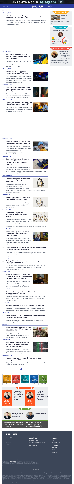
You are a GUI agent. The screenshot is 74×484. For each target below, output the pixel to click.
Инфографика (60, 12)
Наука (53, 440)
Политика (55, 447)
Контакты (9, 442)
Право (53, 449)
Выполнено (57, 39)
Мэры (31, 444)
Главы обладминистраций (37, 442)
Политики (60, 27)
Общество (55, 445)
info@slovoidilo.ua (37, 469)
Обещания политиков (60, 48)
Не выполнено (57, 41)
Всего (55, 43)
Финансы (54, 451)
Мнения (25, 409)
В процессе (57, 37)
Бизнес (54, 437)
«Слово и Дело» (12, 461)
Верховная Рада (34, 438)
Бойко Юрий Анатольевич (60, 30)
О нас (7, 441)
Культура (54, 438)
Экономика (55, 452)
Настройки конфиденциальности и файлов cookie (13, 465)
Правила (8, 444)
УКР (49, 6)
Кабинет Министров (35, 440)
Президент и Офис (34, 437)
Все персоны (33, 445)
